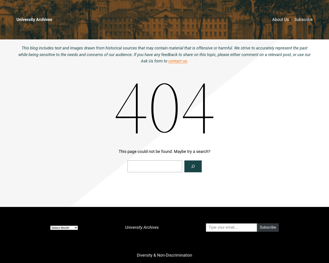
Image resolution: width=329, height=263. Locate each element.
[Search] (193, 166)
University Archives (34, 19)
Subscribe (303, 19)
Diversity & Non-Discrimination (164, 255)
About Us (280, 19)
